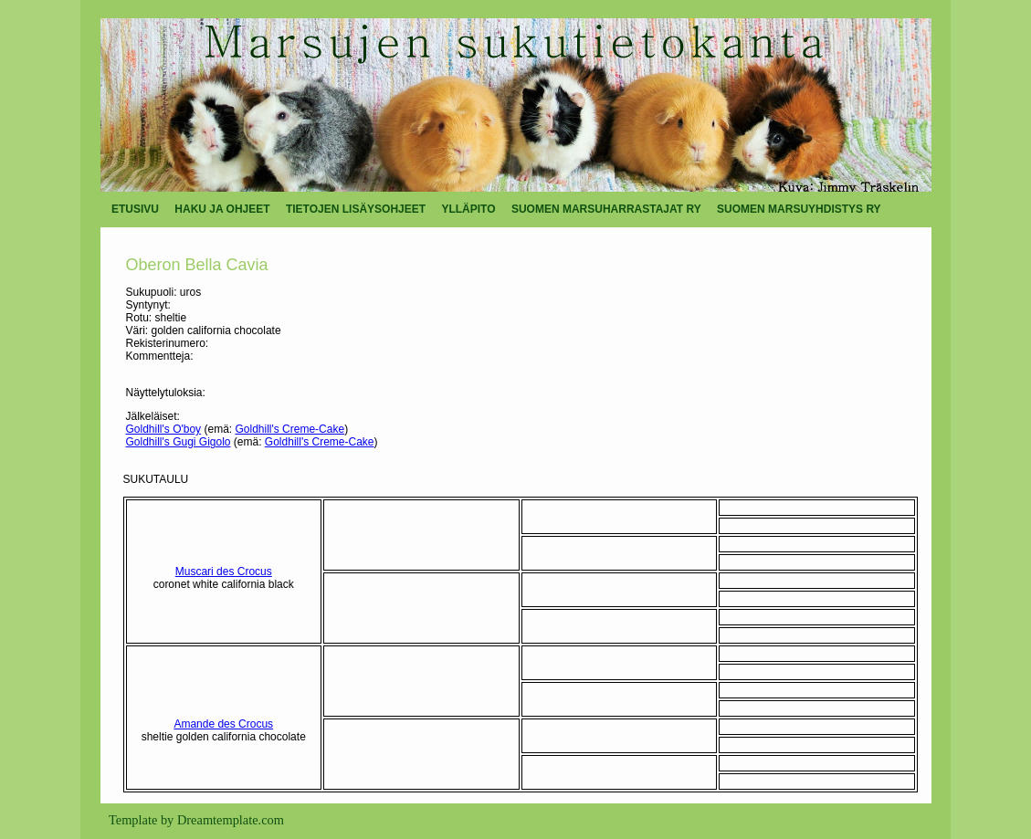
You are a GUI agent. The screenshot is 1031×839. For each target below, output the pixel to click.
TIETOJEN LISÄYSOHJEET (356, 209)
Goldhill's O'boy (164, 429)
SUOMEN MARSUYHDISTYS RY (799, 209)
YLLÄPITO (468, 209)
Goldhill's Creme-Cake (289, 429)
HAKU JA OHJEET (221, 209)
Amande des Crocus (223, 724)
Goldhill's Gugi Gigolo (178, 441)
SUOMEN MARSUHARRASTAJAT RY (606, 209)
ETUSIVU (135, 209)
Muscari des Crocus (223, 571)
